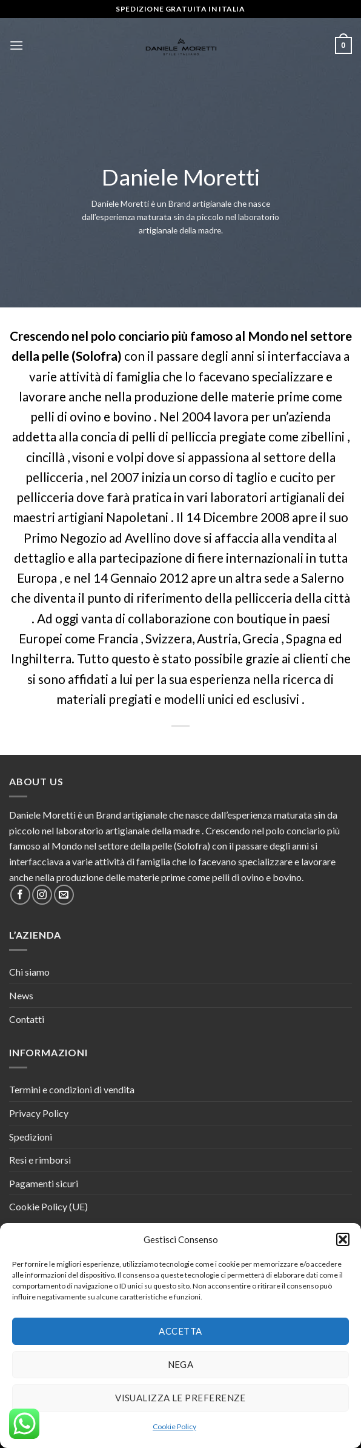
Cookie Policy (174, 1426)
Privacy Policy (38, 1113)
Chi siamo (29, 971)
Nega (181, 1364)
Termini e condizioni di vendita (71, 1089)
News (21, 995)
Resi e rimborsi (40, 1159)
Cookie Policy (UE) (48, 1206)
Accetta (180, 1331)
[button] (343, 1239)
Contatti (26, 1019)
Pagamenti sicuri (43, 1183)
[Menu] (16, 45)
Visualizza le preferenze (180, 1397)
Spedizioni (30, 1136)
